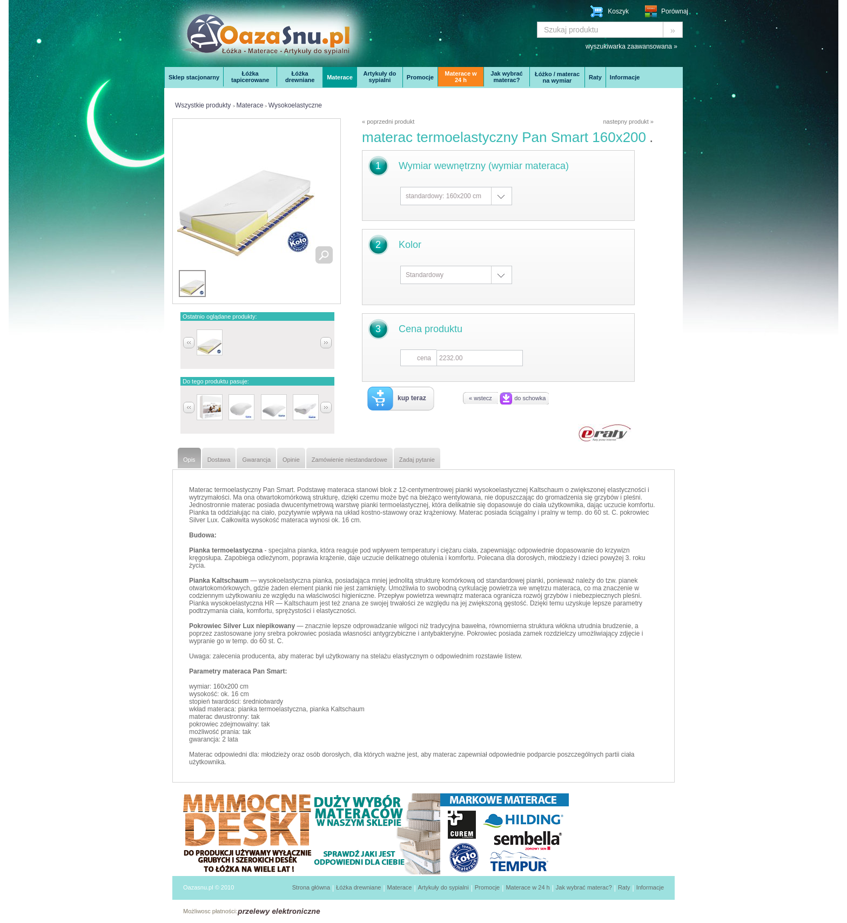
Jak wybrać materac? (506, 76)
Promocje (420, 77)
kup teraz (412, 398)
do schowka (530, 398)
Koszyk (618, 11)
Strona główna (311, 887)
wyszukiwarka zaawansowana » (631, 46)
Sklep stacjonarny (194, 77)
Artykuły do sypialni (380, 76)
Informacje (625, 77)
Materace (340, 77)
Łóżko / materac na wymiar (557, 77)
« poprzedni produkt (388, 121)
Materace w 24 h (460, 76)
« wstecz (480, 398)
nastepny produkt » (628, 121)
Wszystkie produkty (203, 105)
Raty (595, 77)
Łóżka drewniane (299, 76)
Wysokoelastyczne (295, 105)
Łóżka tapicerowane (250, 76)
